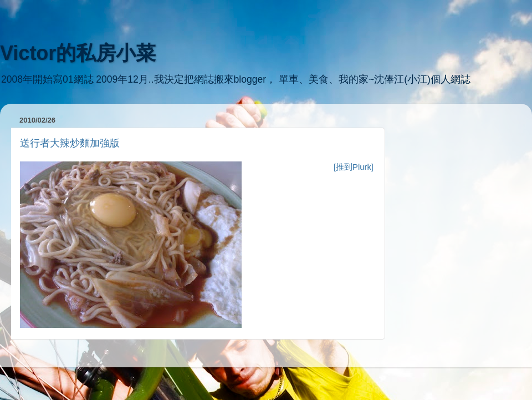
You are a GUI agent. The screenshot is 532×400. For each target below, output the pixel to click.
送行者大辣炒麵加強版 (70, 143)
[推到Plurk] (354, 167)
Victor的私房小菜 (78, 53)
